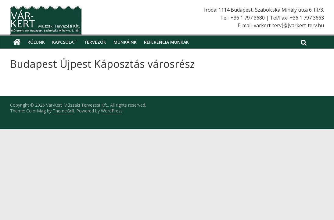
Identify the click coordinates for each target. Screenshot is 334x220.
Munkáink (125, 42)
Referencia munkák (166, 42)
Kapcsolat (64, 42)
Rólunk (36, 42)
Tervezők (95, 42)
